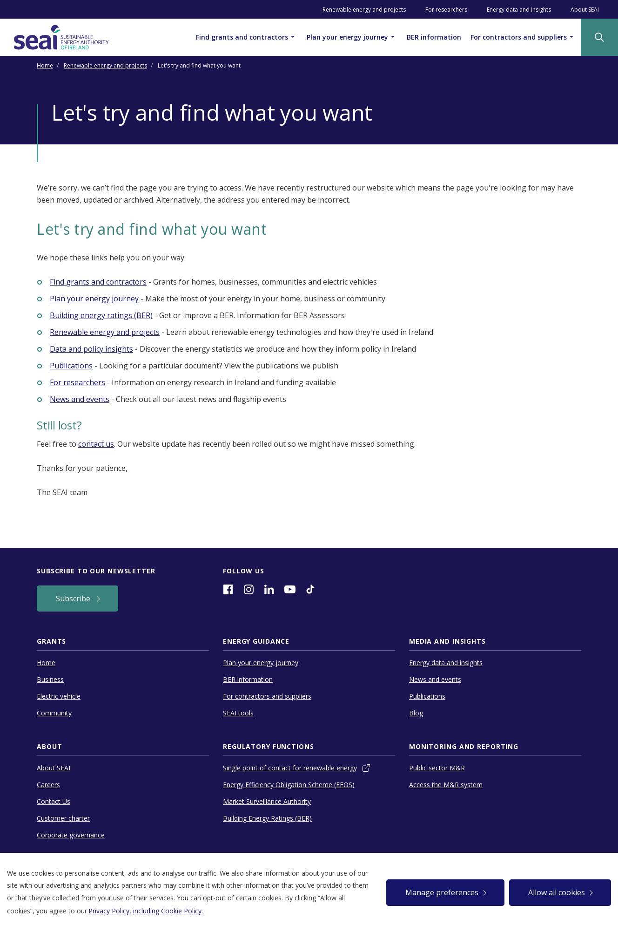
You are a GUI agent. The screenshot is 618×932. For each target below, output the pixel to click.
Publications (71, 366)
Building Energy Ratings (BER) (267, 818)
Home (45, 65)
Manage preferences (441, 892)
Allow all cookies (556, 892)
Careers (48, 784)
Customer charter (63, 818)
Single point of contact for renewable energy (290, 767)
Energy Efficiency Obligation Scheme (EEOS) (289, 784)
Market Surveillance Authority (267, 801)
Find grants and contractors (246, 36)
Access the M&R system (446, 784)
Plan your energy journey (352, 36)
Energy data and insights (519, 10)
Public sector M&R (437, 767)
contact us (96, 444)
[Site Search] (599, 37)
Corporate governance (71, 834)
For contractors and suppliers (523, 36)
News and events (79, 399)
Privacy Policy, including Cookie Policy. (145, 910)
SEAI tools (238, 712)
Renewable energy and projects (364, 10)
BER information (434, 37)
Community (54, 712)
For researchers (446, 10)
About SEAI (585, 10)
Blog (416, 712)
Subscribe (74, 598)
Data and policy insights (91, 349)
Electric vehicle (59, 696)
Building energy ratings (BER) (101, 315)
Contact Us (53, 801)
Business (50, 679)
